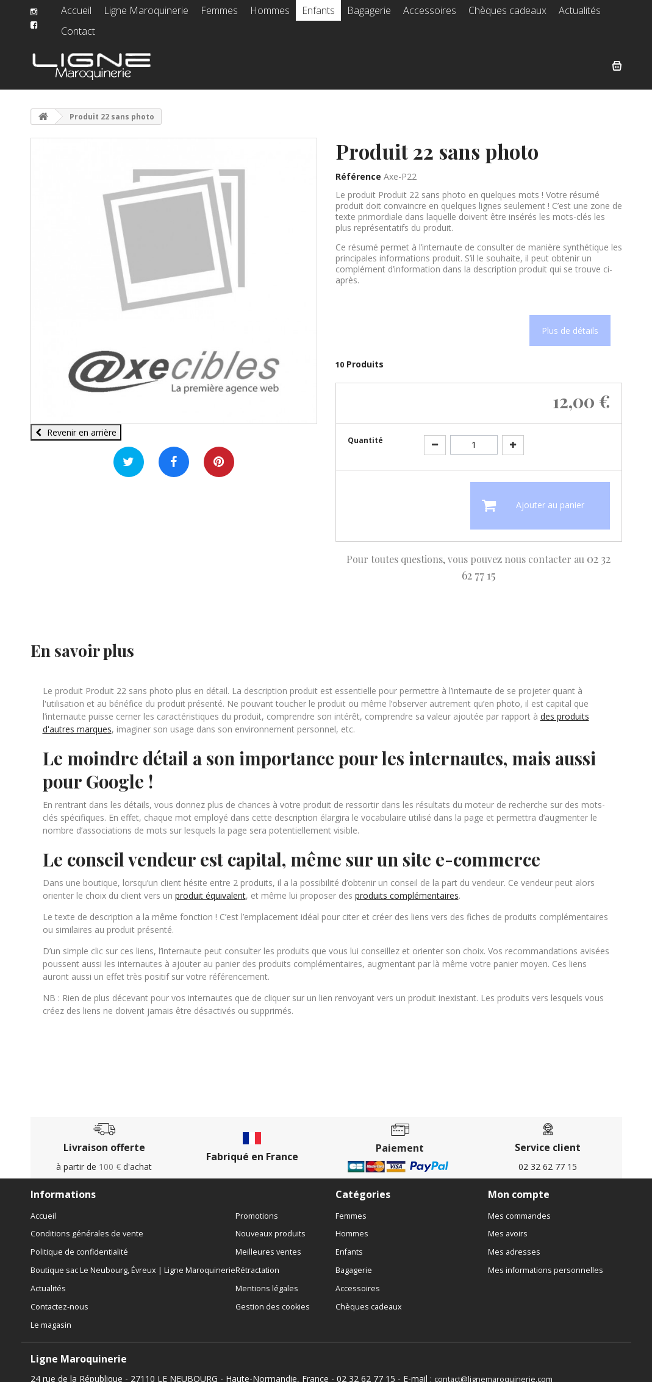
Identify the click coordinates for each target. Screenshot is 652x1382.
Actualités (546, 15)
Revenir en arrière (75, 422)
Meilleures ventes (268, 1242)
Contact (593, 15)
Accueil (81, 15)
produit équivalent (210, 885)
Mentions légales (266, 1279)
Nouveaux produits (270, 1224)
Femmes (213, 15)
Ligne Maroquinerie (145, 15)
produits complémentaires (407, 885)
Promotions (256, 1206)
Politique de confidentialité (79, 1242)
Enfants (306, 15)
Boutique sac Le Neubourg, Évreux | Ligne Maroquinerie (132, 1260)
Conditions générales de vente (86, 1224)
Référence (358, 166)
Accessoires (409, 15)
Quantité (365, 430)
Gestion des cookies (272, 1297)
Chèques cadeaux (480, 15)
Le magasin (50, 1315)
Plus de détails (570, 321)
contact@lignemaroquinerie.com (493, 1369)
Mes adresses (514, 1242)
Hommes (261, 15)
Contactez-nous (59, 1297)
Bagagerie (354, 15)
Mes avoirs (508, 1224)
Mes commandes (519, 1206)
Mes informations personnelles (545, 1260)
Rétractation (257, 1260)
